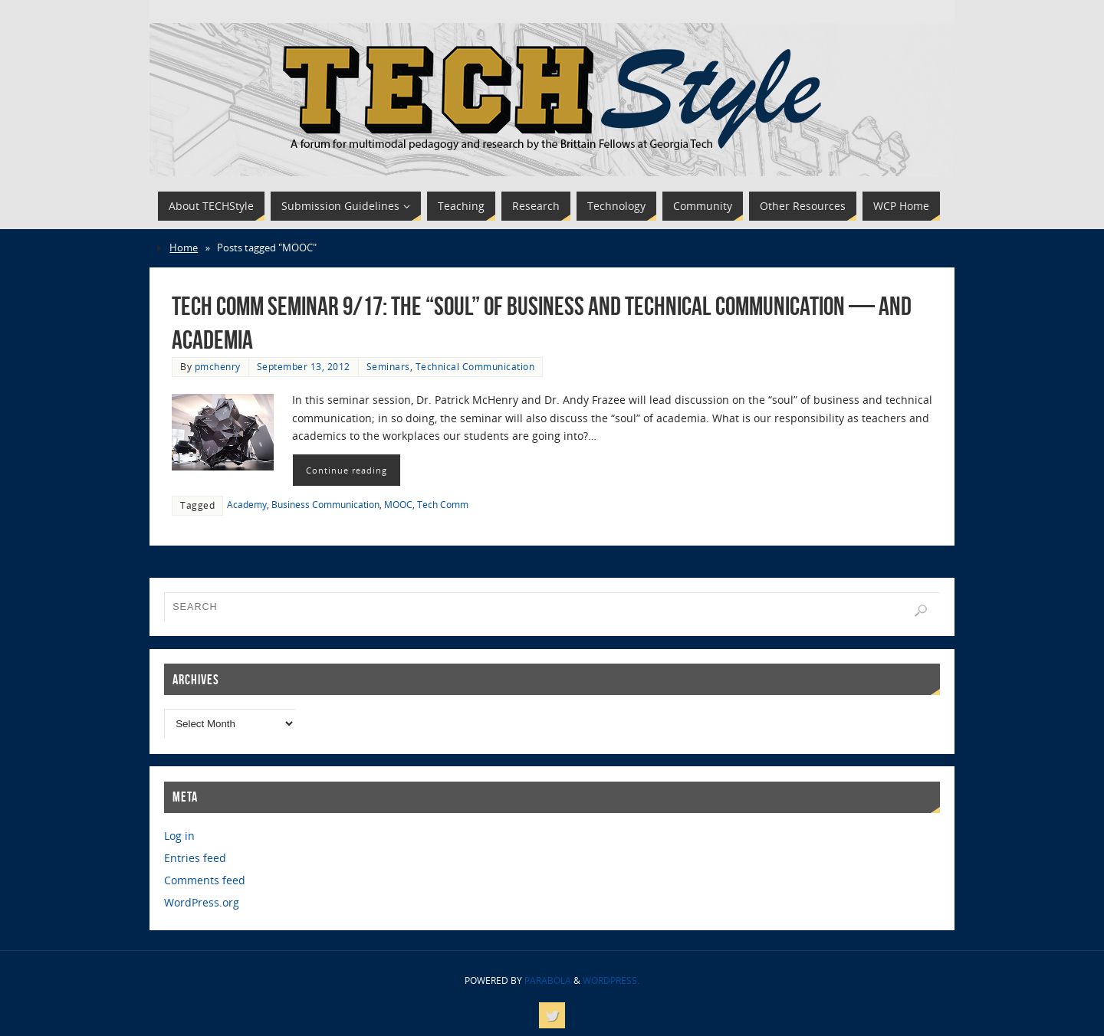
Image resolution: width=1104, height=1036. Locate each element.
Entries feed (195, 858)
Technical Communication (475, 366)
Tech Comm (442, 504)
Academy (247, 504)
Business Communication (325, 504)
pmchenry (218, 366)
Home (183, 247)
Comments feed (204, 880)
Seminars (388, 366)
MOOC (398, 504)
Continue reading (346, 470)
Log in (179, 835)
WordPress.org (201, 902)
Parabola (547, 980)
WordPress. (611, 980)
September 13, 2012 (303, 366)
